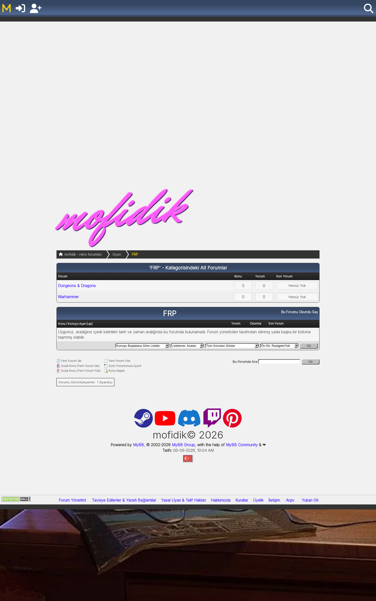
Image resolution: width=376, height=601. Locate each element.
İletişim (274, 500)
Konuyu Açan (77, 324)
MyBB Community (242, 444)
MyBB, (139, 444)
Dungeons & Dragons (77, 285)
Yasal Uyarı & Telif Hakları (183, 500)
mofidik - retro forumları (83, 254)
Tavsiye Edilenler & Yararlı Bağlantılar (124, 500)
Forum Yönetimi (72, 500)
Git (309, 346)
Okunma (255, 323)
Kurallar (241, 500)
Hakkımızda (220, 500)
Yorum (235, 323)
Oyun (116, 254)
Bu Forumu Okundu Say (299, 312)
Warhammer (68, 296)
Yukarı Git (310, 500)
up (89, 324)
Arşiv (290, 500)
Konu (61, 324)
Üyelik (258, 500)
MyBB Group (183, 444)
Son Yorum (276, 323)
